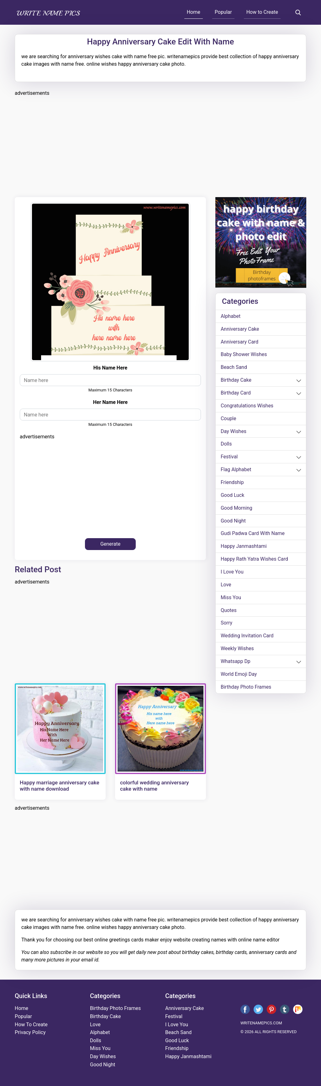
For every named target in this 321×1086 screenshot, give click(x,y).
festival (229, 457)
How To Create (31, 1024)
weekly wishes (237, 650)
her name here (110, 402)
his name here (110, 368)
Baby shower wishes (244, 355)
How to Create (262, 12)
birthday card (236, 393)
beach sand (234, 367)
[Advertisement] (160, 146)
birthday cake (236, 380)
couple (228, 419)
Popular (223, 12)
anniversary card (240, 342)
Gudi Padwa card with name (253, 534)
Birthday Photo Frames (246, 688)
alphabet (231, 316)
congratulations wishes (247, 406)
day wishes (234, 432)
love (226, 586)
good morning (236, 509)
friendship (232, 483)
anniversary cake (240, 329)
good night (233, 521)
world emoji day (239, 675)
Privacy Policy (30, 1032)
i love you (232, 573)
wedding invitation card (247, 637)
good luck (233, 496)
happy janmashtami (244, 547)
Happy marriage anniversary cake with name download (59, 785)
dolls (226, 444)
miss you (231, 598)
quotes (229, 611)
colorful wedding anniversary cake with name (154, 785)
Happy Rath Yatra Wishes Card (254, 560)
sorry (226, 624)
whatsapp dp (235, 662)
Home (193, 12)
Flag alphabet (236, 470)
